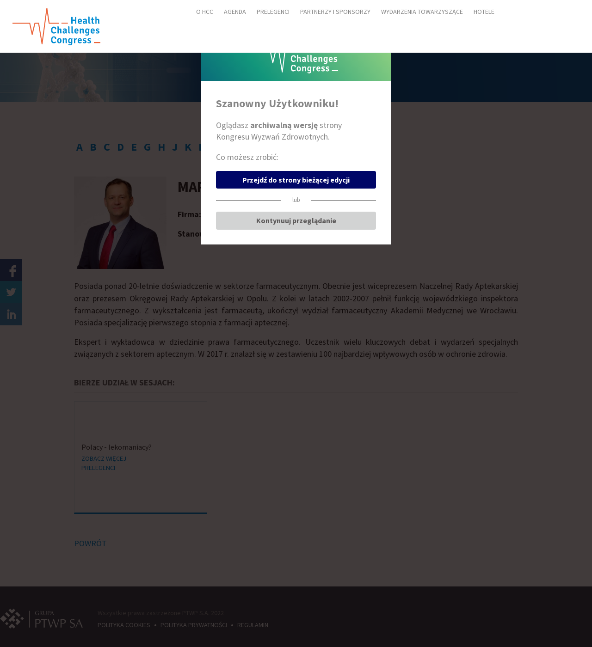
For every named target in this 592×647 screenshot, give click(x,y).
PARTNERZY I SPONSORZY (335, 11)
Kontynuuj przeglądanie (296, 220)
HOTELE (484, 11)
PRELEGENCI (273, 11)
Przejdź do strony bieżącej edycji (296, 179)
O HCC (204, 11)
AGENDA (235, 11)
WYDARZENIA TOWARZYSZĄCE (422, 11)
